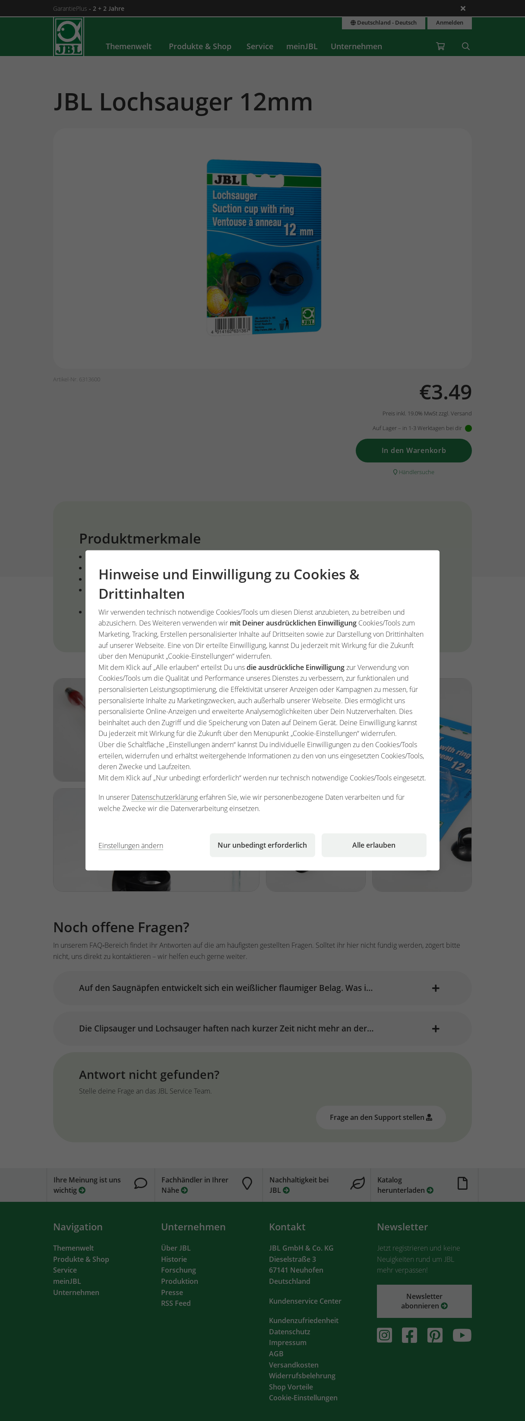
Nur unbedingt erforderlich (262, 845)
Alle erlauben (373, 845)
